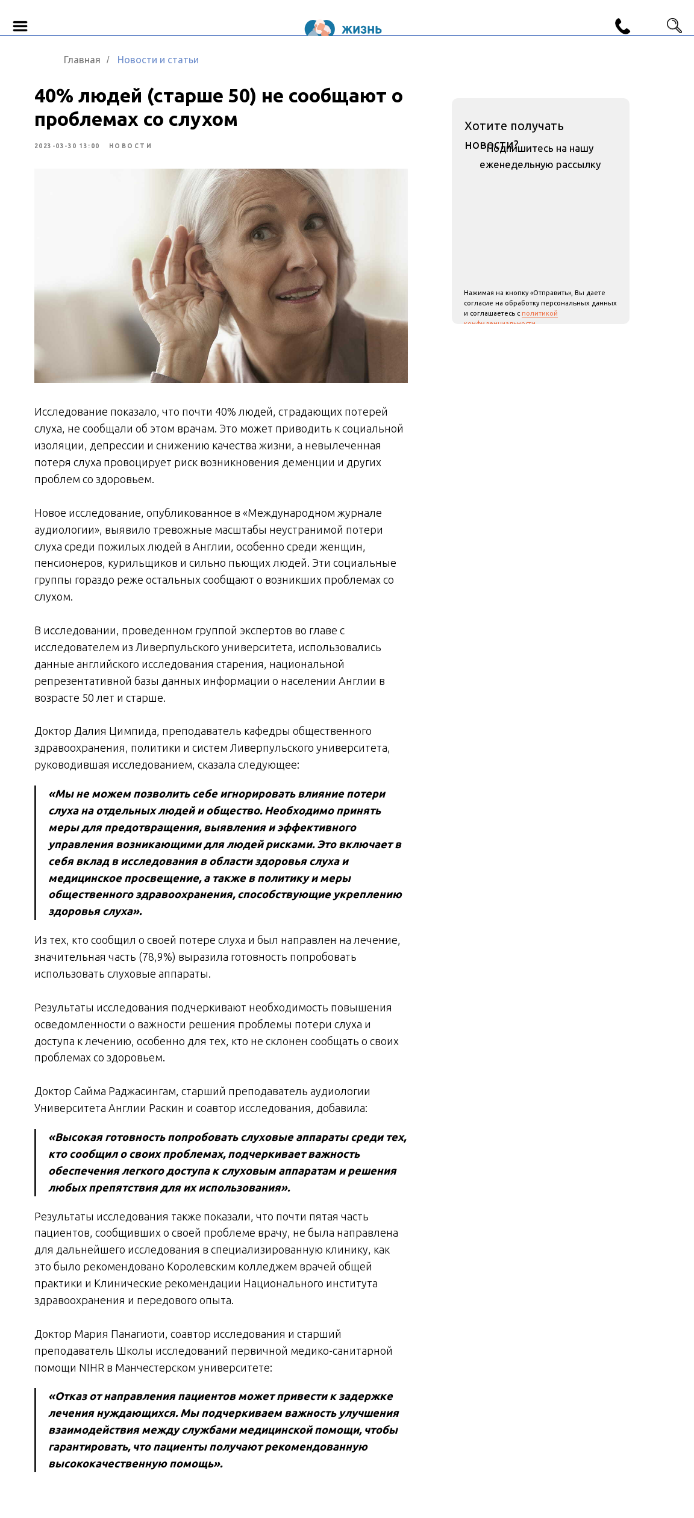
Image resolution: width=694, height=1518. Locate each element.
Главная (82, 59)
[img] (649, 19)
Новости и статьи (158, 59)
